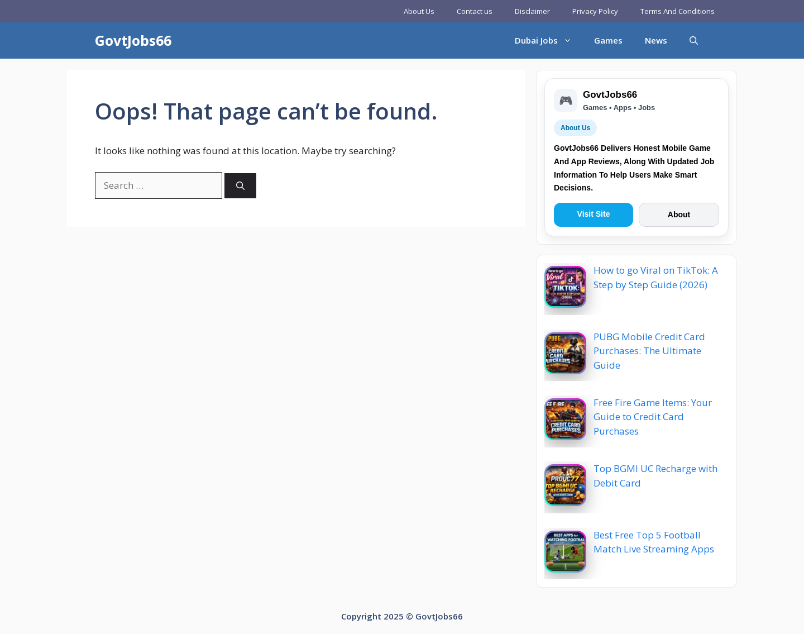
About (679, 214)
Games (608, 40)
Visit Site (593, 213)
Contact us (474, 11)
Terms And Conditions (677, 11)
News (656, 40)
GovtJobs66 (133, 40)
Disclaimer (532, 11)
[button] (693, 40)
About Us (419, 11)
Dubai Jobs (549, 40)
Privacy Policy (595, 11)
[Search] (240, 185)
